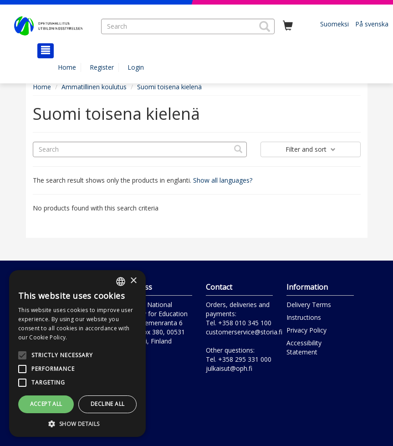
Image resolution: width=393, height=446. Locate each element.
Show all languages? (222, 180)
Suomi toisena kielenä (169, 86)
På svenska (371, 24)
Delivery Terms (308, 304)
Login (136, 67)
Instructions (303, 317)
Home (67, 67)
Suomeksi (334, 24)
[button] (264, 26)
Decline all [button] (107, 404)
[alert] (77, 353)
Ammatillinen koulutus (94, 86)
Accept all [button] (46, 404)
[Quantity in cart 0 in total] (287, 26)
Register (102, 67)
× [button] (133, 280)
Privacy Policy (306, 330)
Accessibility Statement (304, 347)
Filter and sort (311, 149)
